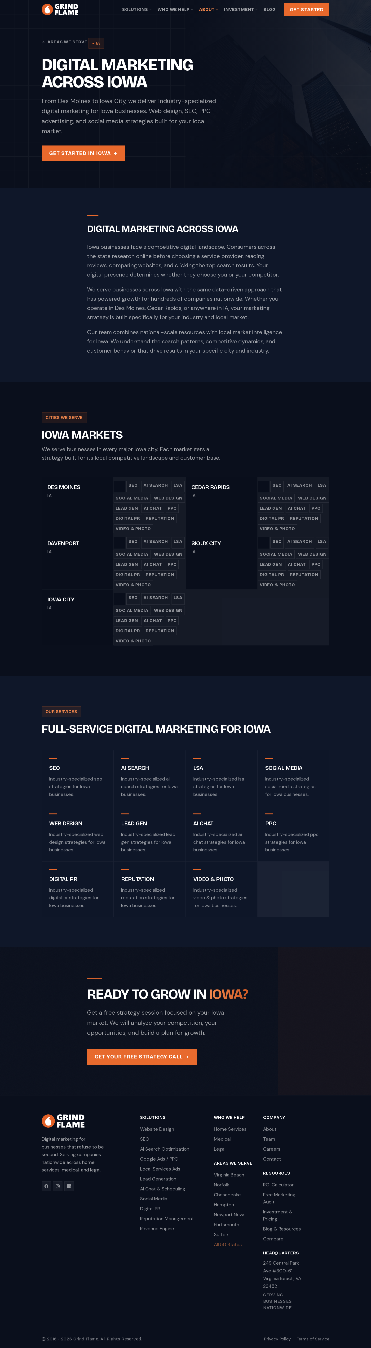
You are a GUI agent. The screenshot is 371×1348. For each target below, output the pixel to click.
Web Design (168, 502)
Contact (272, 1159)
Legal (219, 1149)
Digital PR (128, 522)
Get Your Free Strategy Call (142, 1058)
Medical (222, 1139)
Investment (241, 9)
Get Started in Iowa (83, 153)
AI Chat (153, 512)
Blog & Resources (282, 1229)
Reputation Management (167, 1219)
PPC (172, 512)
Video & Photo (133, 532)
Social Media (132, 502)
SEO (133, 489)
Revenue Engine (157, 1228)
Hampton (224, 1205)
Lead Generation (158, 1179)
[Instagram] (57, 1186)
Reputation (160, 522)
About (209, 9)
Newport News (230, 1215)
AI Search (155, 489)
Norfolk (221, 1185)
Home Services (230, 1129)
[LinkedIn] (69, 1186)
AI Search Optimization (164, 1149)
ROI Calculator (278, 1185)
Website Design (157, 1129)
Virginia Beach (229, 1175)
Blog (270, 9)
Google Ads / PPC (159, 1159)
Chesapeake (227, 1195)
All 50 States (228, 1244)
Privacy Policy (277, 1339)
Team (269, 1139)
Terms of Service (312, 1339)
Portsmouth (226, 1224)
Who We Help (175, 9)
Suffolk (221, 1234)
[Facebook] (46, 1186)
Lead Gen (127, 512)
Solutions (137, 9)
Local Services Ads (160, 1169)
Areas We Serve (64, 42)
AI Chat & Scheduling (162, 1189)
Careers (271, 1149)
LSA (178, 489)
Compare (273, 1239)
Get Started (307, 9)
